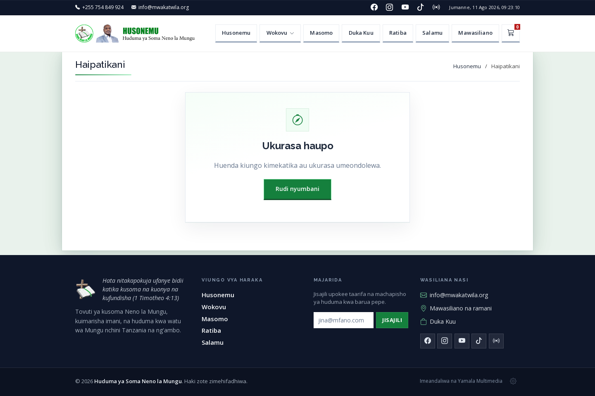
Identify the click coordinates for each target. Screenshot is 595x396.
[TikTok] (420, 7)
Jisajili (392, 320)
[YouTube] (405, 7)
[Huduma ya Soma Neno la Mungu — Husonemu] (137, 33)
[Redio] (436, 7)
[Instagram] (389, 7)
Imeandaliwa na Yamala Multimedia (461, 380)
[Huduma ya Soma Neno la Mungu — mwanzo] (85, 289)
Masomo (321, 32)
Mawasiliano (475, 32)
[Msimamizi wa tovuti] (513, 381)
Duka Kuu (361, 32)
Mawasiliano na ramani (456, 308)
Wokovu (214, 307)
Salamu (432, 32)
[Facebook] (374, 7)
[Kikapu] (511, 33)
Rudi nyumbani (297, 189)
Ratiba (398, 32)
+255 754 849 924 (103, 7)
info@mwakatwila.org (163, 7)
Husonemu (236, 32)
